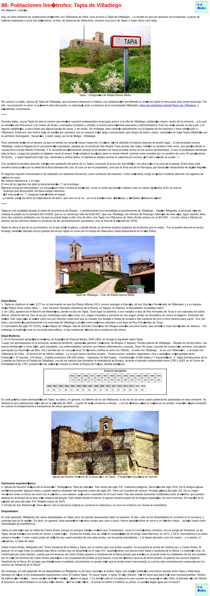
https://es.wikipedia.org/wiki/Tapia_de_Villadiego (168, 105)
